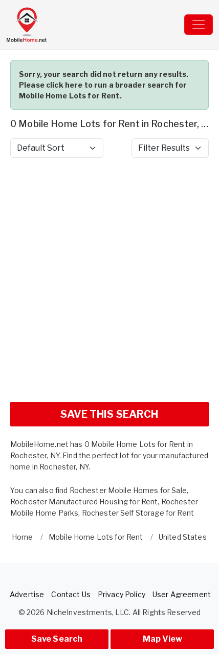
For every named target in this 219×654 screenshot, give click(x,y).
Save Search (57, 639)
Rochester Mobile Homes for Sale (128, 490)
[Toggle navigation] (198, 24)
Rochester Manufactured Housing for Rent (84, 501)
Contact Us (70, 594)
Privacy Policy (121, 594)
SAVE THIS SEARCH (109, 414)
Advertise (27, 594)
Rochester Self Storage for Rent (138, 512)
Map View (162, 639)
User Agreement (181, 594)
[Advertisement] (109, 284)
